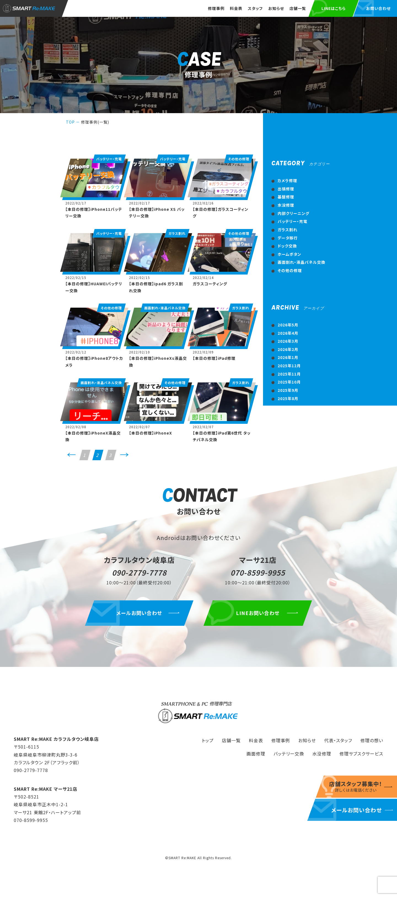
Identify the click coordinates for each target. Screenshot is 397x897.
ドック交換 (287, 246)
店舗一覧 (297, 8)
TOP (70, 122)
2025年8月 (288, 398)
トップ (208, 740)
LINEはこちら (333, 8)
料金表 (236, 8)
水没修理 (286, 205)
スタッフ (255, 8)
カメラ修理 (287, 180)
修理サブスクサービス (361, 753)
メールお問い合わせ (139, 612)
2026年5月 (288, 325)
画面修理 (255, 753)
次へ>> (124, 457)
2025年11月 (289, 374)
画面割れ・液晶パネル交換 (301, 262)
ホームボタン (289, 254)
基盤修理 (286, 196)
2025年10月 (289, 382)
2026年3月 (288, 341)
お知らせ (276, 8)
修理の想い (371, 740)
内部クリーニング (293, 213)
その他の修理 (290, 270)
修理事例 (216, 8)
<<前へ (71, 457)
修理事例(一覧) (95, 122)
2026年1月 (288, 357)
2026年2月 (288, 349)
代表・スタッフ (338, 740)
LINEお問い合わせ (258, 612)
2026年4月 (288, 333)
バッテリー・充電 (292, 221)
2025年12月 (289, 365)
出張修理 (286, 188)
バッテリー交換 (288, 753)
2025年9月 (288, 390)
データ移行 (288, 238)
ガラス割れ (287, 229)
